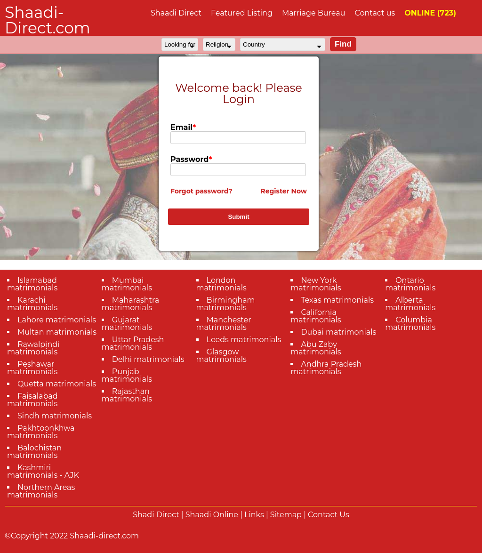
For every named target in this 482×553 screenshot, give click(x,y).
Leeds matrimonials (244, 339)
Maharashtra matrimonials (131, 304)
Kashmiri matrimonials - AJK (43, 471)
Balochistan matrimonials (34, 451)
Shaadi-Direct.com (47, 20)
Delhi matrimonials (148, 359)
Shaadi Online (211, 514)
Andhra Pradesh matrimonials (326, 368)
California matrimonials (315, 316)
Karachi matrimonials (32, 304)
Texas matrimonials (337, 300)
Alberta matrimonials (410, 304)
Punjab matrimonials (127, 375)
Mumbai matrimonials (127, 284)
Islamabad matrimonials (32, 284)
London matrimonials (221, 284)
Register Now (283, 191)
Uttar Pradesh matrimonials (133, 343)
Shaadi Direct (176, 12)
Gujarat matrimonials (127, 323)
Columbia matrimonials (410, 323)
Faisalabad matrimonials (32, 400)
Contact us (374, 12)
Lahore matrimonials (56, 319)
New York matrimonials (315, 284)
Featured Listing (242, 12)
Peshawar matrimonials (32, 368)
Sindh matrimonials (54, 415)
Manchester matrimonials (223, 323)
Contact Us (328, 514)
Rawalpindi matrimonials (33, 348)
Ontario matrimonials (410, 284)
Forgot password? (201, 191)
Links (254, 514)
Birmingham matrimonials (225, 304)
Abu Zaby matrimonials (315, 348)
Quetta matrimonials (56, 383)
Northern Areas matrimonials (41, 491)
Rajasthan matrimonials (127, 395)
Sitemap (286, 514)
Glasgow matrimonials (221, 355)
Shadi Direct (156, 514)
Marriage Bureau (313, 12)
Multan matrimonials (56, 332)
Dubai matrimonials (338, 332)
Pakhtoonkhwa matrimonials (41, 432)
